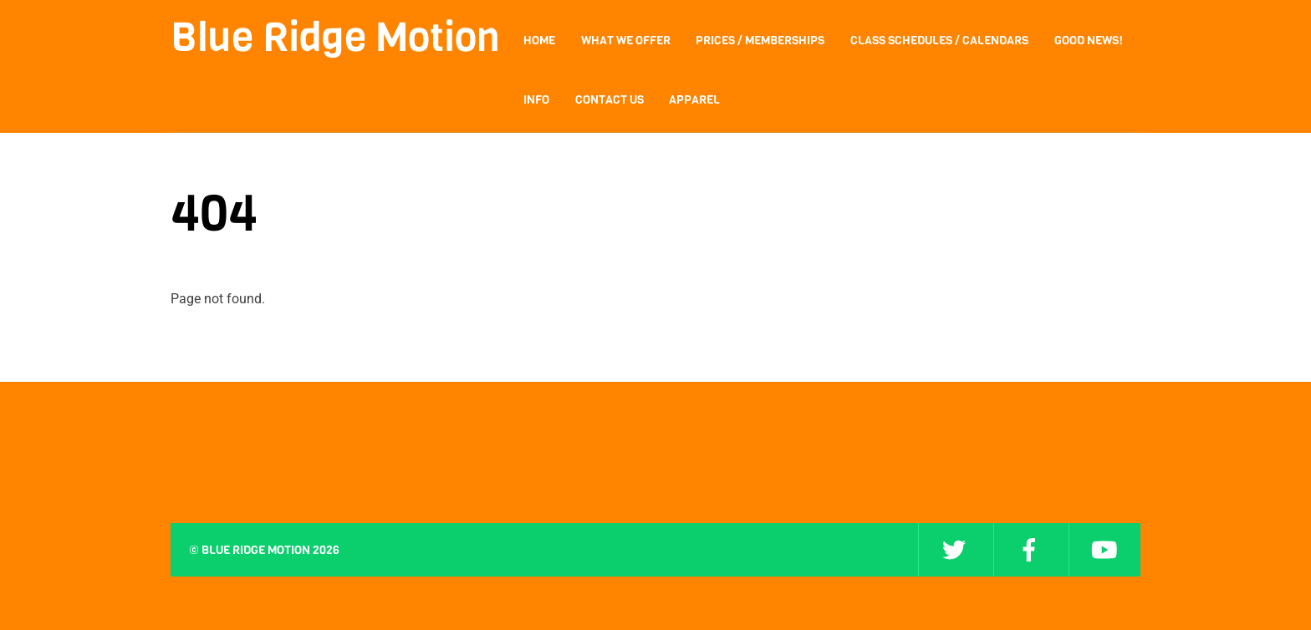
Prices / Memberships (760, 40)
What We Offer (626, 40)
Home (539, 40)
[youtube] (1104, 549)
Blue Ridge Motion (255, 550)
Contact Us (609, 100)
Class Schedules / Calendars (939, 40)
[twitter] (954, 549)
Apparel (694, 100)
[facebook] (1029, 549)
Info (536, 100)
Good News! (1088, 40)
